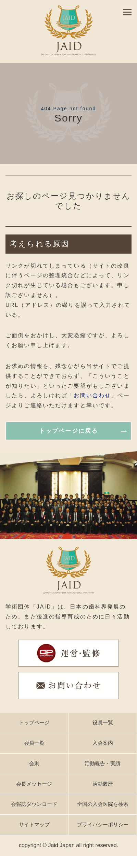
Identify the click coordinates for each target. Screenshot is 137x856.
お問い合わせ (92, 395)
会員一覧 (34, 743)
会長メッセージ (34, 784)
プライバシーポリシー (102, 824)
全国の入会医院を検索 (102, 804)
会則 (34, 763)
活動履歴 (102, 784)
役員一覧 (102, 722)
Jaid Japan (61, 845)
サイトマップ (34, 824)
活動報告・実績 (103, 763)
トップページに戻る (68, 431)
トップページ (34, 722)
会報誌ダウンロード (34, 804)
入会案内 (102, 743)
